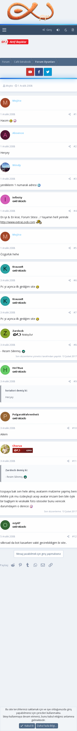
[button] (4, 30)
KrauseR (17, 266)
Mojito (9, 85)
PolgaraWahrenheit (25, 414)
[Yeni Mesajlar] (72, 30)
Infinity (17, 197)
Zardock (18, 331)
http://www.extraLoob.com (17, 222)
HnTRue (17, 368)
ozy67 (16, 523)
